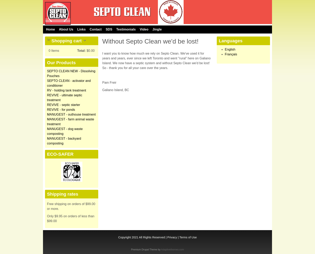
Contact (96, 29)
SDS (109, 29)
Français (231, 54)
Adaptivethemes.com (172, 249)
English (230, 49)
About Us (66, 29)
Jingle (157, 29)
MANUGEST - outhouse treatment (71, 114)
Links (81, 29)
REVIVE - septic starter (63, 105)
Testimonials (126, 29)
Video (144, 29)
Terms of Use (188, 237)
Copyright (124, 237)
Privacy (172, 237)
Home (50, 29)
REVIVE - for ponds (61, 109)
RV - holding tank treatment (66, 90)
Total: (81, 50)
